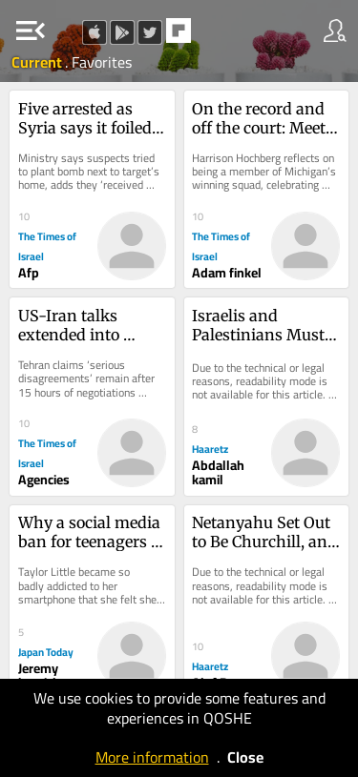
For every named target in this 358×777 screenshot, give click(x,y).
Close (245, 757)
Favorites (102, 62)
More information (152, 757)
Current (38, 62)
